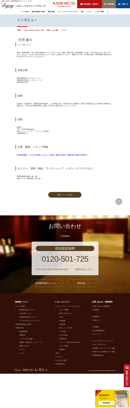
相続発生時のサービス (27, 344)
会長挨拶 (62, 355)
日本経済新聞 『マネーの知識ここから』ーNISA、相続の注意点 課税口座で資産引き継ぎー (52, 189)
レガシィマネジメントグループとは (67, 11)
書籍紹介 (62, 384)
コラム (22, 387)
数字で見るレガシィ (66, 348)
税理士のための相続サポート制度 (104, 386)
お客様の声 (63, 373)
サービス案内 (25, 11)
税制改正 (22, 369)
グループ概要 (63, 344)
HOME (19, 30)
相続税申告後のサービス (28, 351)
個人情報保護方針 (99, 365)
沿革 (60, 351)
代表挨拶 (62, 358)
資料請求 (106, 403)
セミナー (22, 384)
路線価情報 (23, 366)
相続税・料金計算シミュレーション (31, 376)
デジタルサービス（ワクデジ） (30, 355)
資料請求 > (83, 317)
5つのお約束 (63, 369)
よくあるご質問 (99, 11)
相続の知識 (51, 11)
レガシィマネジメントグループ (103, 375)
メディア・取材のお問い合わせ (69, 376)
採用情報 (96, 351)
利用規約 (96, 361)
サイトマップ (97, 368)
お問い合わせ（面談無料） (102, 340)
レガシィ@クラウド (99, 379)
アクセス (89, 11)
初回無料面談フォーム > (47, 317)
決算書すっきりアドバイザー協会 (104, 382)
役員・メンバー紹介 (52, 30)
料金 (82, 11)
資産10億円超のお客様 (38, 11)
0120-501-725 (65, 3)
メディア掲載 (63, 380)
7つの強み (62, 366)
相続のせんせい (25, 380)
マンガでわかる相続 (26, 373)
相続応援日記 (60, 398)
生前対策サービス (25, 348)
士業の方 (96, 354)
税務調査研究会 (98, 390)
